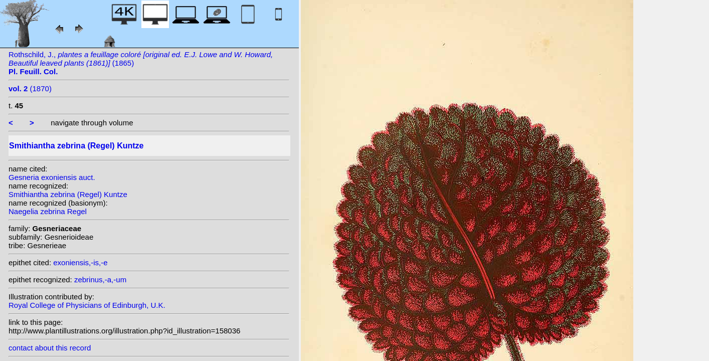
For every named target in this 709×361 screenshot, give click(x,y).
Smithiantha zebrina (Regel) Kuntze (68, 194)
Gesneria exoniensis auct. (52, 177)
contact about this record (50, 347)
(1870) (30, 88)
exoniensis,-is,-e (80, 262)
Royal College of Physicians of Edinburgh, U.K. (87, 305)
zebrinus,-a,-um (100, 279)
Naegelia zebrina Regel (48, 211)
